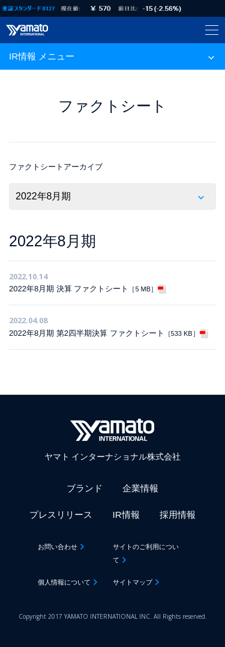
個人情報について (64, 582)
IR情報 (126, 514)
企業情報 (140, 488)
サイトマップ (132, 582)
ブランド (85, 488)
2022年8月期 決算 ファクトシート (87, 288)
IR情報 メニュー (41, 56)
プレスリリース (60, 514)
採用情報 (178, 514)
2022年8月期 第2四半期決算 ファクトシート (108, 333)
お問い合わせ (57, 546)
